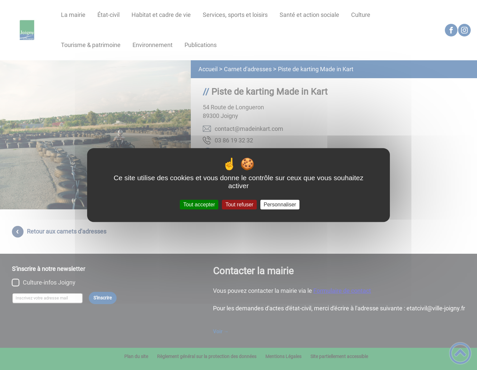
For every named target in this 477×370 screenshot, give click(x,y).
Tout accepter (199, 204)
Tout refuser (239, 204)
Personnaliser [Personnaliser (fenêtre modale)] (280, 204)
